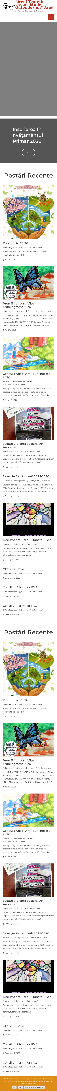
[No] (54, 1083)
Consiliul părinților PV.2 (20, 605)
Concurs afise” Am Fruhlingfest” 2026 (27, 375)
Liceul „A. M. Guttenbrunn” (32, 248)
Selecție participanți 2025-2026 (26, 476)
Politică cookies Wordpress (34, 1087)
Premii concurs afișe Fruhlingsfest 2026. (18, 305)
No (20, 1087)
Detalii (28, 152)
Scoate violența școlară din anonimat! (23, 445)
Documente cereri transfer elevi (27, 540)
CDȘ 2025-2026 (14, 569)
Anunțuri (8, 381)
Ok (14, 1087)
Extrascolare (21, 311)
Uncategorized (11, 248)
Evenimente (10, 311)
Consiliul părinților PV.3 (20, 587)
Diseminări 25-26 (15, 243)
